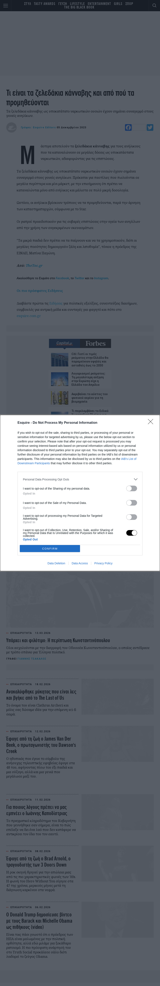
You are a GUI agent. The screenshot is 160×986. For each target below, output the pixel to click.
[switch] (131, 488)
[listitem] (80, 479)
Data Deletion (56, 563)
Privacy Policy (103, 563)
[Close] (152, 423)
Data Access (80, 563)
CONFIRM (50, 548)
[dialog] (80, 493)
